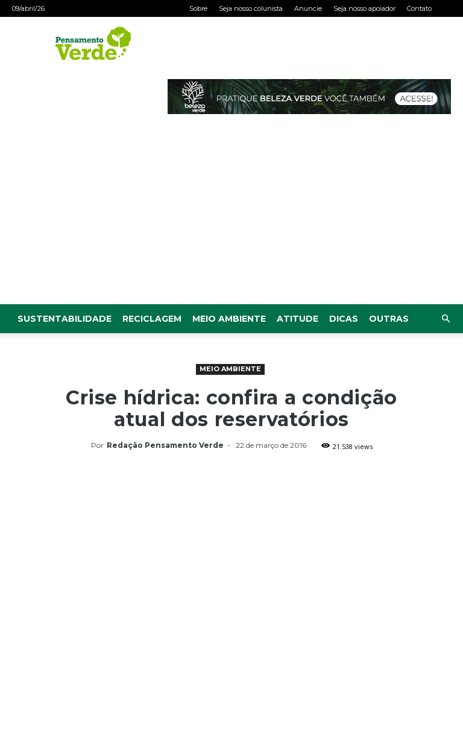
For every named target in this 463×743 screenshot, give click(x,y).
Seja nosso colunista (251, 8)
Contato (419, 8)
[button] (445, 319)
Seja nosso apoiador (364, 8)
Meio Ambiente (229, 318)
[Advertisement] (231, 213)
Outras (389, 318)
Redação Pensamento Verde (165, 445)
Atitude (297, 318)
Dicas (343, 318)
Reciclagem (151, 318)
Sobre (198, 8)
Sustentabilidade (64, 318)
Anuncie (308, 8)
